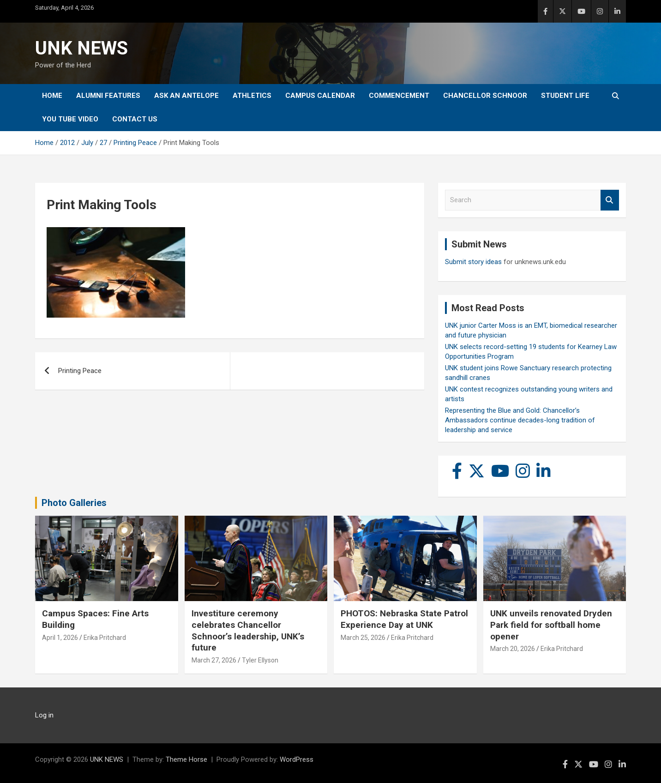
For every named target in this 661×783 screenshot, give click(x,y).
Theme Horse (186, 759)
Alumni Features (108, 95)
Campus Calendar (320, 95)
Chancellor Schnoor (485, 95)
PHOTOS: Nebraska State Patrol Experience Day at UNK (404, 619)
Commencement (399, 95)
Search (610, 200)
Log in (44, 715)
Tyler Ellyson (260, 660)
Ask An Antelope (186, 95)
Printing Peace (80, 371)
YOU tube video (70, 119)
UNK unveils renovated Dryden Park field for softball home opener (551, 624)
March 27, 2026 (214, 660)
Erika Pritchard (105, 637)
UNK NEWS (81, 48)
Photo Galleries (74, 502)
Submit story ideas (473, 262)
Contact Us (134, 119)
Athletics (252, 95)
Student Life (565, 95)
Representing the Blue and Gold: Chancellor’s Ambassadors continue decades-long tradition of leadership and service (520, 420)
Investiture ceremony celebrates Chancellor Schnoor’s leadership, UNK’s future (248, 630)
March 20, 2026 (512, 648)
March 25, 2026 (363, 637)
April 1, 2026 (60, 637)
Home (52, 95)
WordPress (296, 759)
